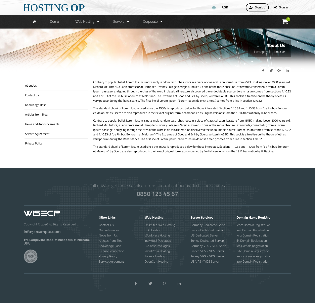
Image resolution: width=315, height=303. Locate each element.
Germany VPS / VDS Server (209, 246)
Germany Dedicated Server (208, 225)
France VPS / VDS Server (207, 251)
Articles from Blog (111, 240)
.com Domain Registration (253, 225)
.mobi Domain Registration (254, 256)
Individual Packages (158, 240)
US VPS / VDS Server (205, 261)
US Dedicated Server (204, 235)
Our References (109, 230)
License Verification (111, 251)
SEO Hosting (153, 230)
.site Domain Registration (253, 251)
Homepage (261, 51)
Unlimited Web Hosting (160, 225)
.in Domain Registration (252, 240)
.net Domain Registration (253, 230)
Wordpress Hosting (157, 235)
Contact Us (106, 225)
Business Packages (157, 246)
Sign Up (257, 7)
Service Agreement (111, 261)
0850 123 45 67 (157, 193)
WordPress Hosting (157, 251)
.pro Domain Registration (253, 261)
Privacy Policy (108, 256)
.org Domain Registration (253, 235)
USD (225, 7)
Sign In (281, 7)
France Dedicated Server (207, 230)
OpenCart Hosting (156, 261)
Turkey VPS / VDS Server (207, 256)
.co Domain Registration (252, 246)
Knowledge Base (110, 246)
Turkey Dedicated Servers (208, 240)
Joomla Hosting (155, 256)
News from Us (108, 235)
